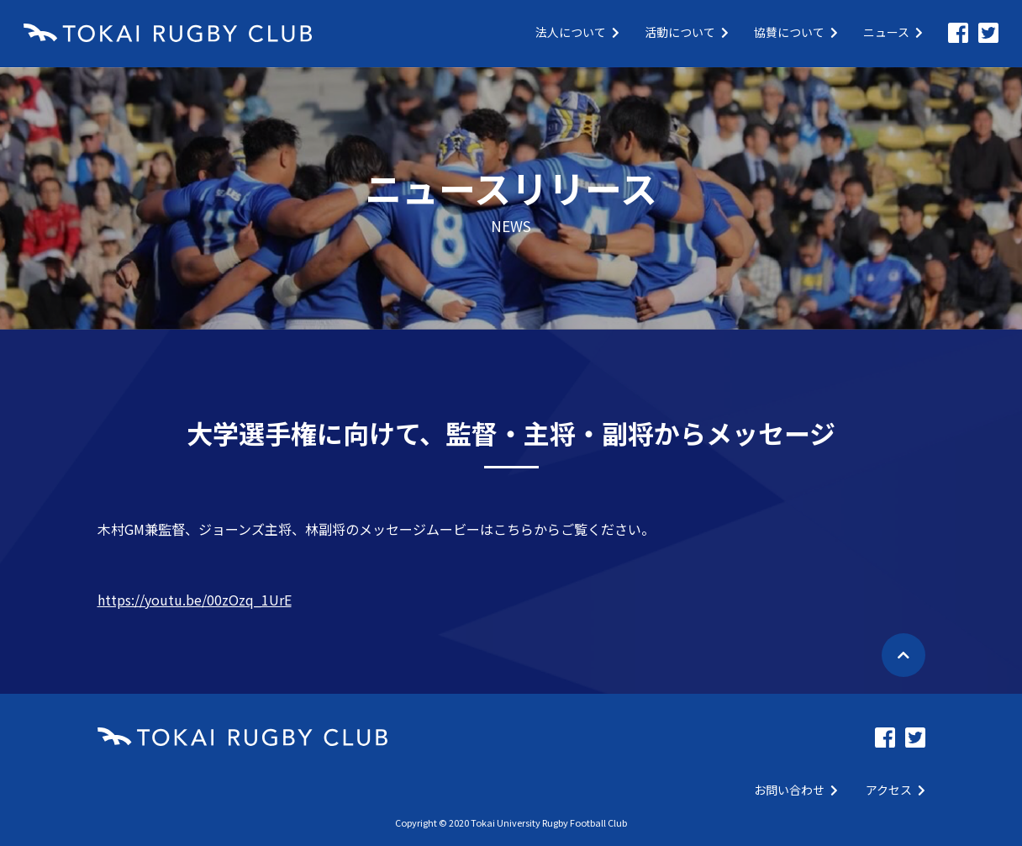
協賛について (796, 32)
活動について (687, 32)
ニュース (893, 32)
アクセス (895, 789)
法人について (577, 32)
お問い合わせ (796, 789)
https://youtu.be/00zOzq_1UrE (194, 600)
